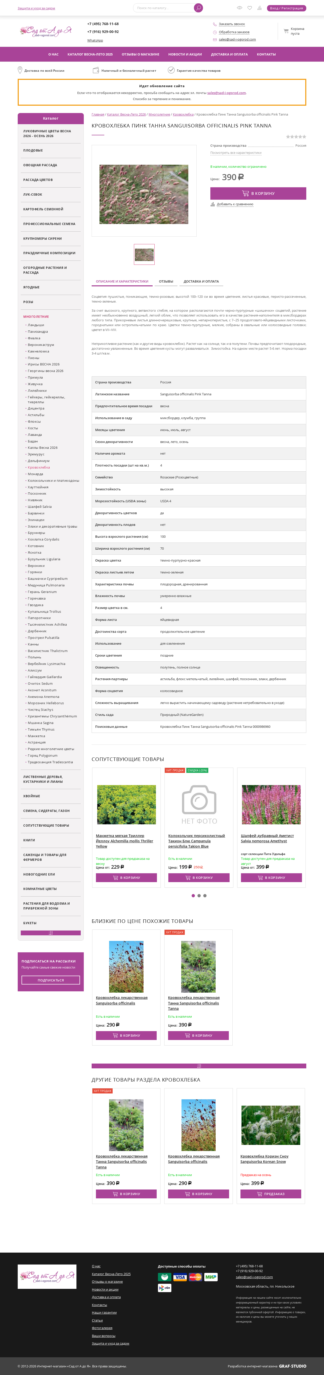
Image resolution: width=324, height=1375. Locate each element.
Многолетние (36, 316)
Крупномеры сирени (42, 238)
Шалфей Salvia (40, 506)
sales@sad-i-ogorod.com (237, 39)
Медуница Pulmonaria (46, 585)
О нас (53, 54)
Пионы (33, 358)
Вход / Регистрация (286, 8)
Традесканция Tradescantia (50, 762)
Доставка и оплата (229, 54)
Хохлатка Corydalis (43, 539)
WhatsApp (95, 40)
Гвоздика (35, 605)
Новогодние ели (39, 874)
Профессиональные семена (49, 224)
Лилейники (37, 390)
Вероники (36, 565)
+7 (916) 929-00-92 (103, 31)
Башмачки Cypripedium (48, 578)
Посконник (37, 493)
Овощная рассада (40, 165)
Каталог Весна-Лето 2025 (90, 54)
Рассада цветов (38, 180)
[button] (193, 895)
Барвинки (36, 513)
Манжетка (36, 736)
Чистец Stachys (40, 709)
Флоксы (34, 421)
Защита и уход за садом (36, 8)
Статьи (97, 1320)
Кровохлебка (39, 467)
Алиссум (35, 670)
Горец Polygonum (43, 755)
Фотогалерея (102, 1328)
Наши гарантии (104, 1312)
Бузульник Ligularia (44, 559)
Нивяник (35, 500)
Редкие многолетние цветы (51, 749)
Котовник (36, 546)
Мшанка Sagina (41, 722)
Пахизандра (38, 331)
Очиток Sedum (40, 683)
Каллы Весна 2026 (42, 447)
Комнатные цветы (40, 889)
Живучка (35, 384)
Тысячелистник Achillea (47, 624)
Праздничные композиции (49, 253)
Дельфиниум (39, 460)
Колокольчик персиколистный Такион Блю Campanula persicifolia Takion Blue (217, 841)
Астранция (37, 742)
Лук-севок (32, 194)
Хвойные (31, 796)
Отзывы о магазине (140, 54)
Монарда (35, 474)
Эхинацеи (36, 519)
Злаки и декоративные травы (52, 526)
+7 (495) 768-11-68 (103, 23)
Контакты (266, 54)
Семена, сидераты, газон (46, 811)
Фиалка (34, 338)
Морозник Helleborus (46, 703)
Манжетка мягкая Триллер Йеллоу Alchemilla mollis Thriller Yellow (145, 841)
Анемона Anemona (43, 696)
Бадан (33, 441)
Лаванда (35, 434)
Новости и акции (185, 54)
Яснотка (35, 552)
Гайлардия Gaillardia (45, 677)
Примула (35, 377)
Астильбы (36, 415)
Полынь (34, 657)
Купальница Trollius (44, 611)
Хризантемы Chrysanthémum (52, 716)
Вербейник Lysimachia (46, 663)
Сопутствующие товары (46, 825)
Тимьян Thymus (41, 729)
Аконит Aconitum (42, 690)
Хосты (33, 428)
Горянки (35, 572)
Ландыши (36, 325)
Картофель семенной (43, 209)
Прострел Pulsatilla (43, 637)
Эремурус (36, 454)
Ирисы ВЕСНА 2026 (43, 364)
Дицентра (36, 408)
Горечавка (37, 598)
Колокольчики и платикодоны (53, 480)
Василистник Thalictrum (48, 650)
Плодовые (33, 150)
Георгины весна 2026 (46, 370)
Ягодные (31, 287)
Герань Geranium (42, 591)
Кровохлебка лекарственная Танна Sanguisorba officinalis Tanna (194, 1003)
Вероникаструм (41, 344)
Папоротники (39, 618)
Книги (29, 840)
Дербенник (37, 631)
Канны (33, 644)
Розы (28, 302)
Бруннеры (36, 532)
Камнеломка (38, 351)
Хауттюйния (38, 487)
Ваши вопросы (103, 1335)
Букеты (29, 923)
